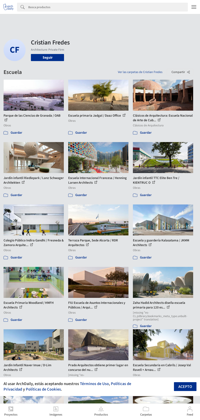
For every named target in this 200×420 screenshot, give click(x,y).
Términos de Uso (94, 384)
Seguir (48, 57)
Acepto (185, 386)
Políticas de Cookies (43, 389)
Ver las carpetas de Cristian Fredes (140, 72)
